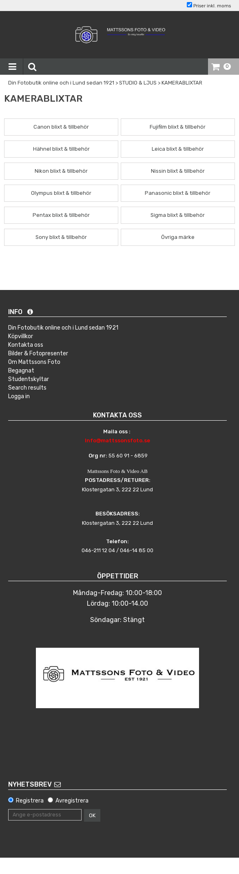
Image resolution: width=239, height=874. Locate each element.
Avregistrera (72, 800)
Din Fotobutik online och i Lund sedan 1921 (61, 83)
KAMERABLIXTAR (182, 83)
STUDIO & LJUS (138, 83)
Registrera (30, 800)
